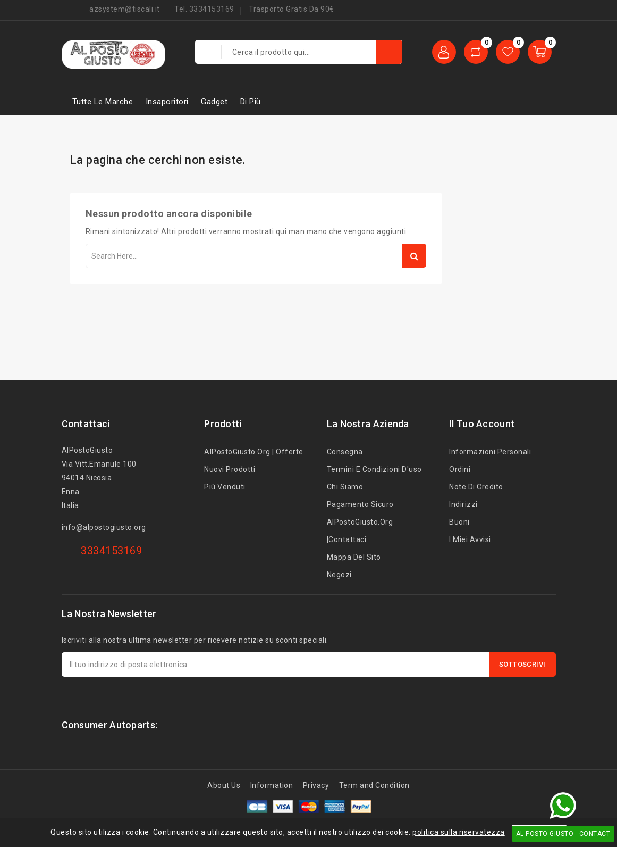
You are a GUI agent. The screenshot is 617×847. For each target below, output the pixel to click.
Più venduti (225, 487)
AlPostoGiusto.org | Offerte (253, 451)
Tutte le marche (102, 101)
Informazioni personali (490, 451)
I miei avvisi (470, 539)
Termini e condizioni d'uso (374, 469)
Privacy (316, 785)
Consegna (345, 451)
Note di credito (476, 487)
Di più (250, 101)
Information (271, 785)
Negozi (339, 574)
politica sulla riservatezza (458, 832)
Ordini (459, 469)
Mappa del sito (354, 557)
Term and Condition (374, 785)
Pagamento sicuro (360, 504)
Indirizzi (463, 504)
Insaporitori (167, 101)
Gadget (214, 101)
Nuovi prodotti (229, 469)
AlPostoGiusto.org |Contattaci (360, 531)
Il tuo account (481, 423)
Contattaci (86, 423)
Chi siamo (345, 487)
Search (414, 256)
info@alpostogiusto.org (104, 527)
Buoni (459, 522)
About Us (223, 785)
